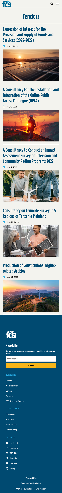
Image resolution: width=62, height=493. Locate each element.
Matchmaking (11, 429)
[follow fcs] (31, 442)
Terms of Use (31, 478)
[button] (57, 4)
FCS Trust (10, 419)
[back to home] (6, 3)
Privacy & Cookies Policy (31, 483)
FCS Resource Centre (15, 401)
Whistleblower (11, 386)
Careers (9, 391)
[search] (51, 3)
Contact (9, 380)
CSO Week (10, 414)
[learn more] (31, 53)
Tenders (9, 396)
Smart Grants (11, 424)
